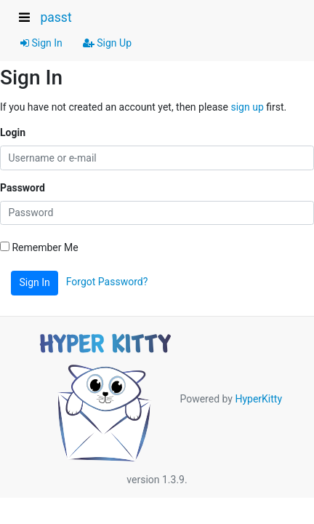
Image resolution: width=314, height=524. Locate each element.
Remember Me (39, 247)
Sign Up (107, 43)
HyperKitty (258, 398)
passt (55, 17)
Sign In (41, 43)
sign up (246, 107)
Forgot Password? (107, 281)
